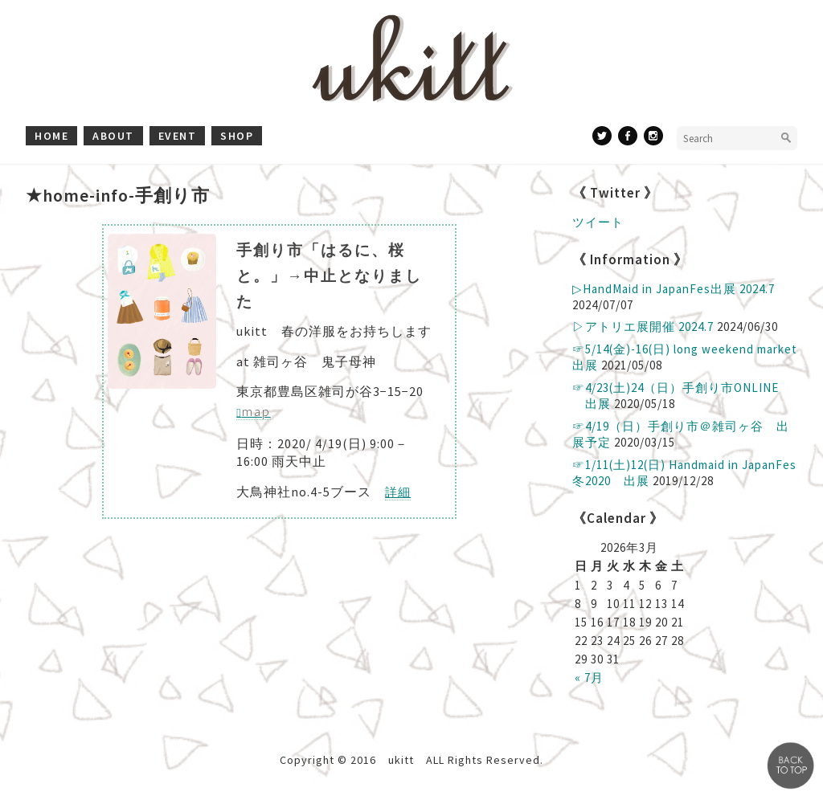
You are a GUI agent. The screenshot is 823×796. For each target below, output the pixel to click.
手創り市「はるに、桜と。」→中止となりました (329, 276)
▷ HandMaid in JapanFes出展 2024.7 (673, 288)
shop (236, 136)
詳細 (398, 492)
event (177, 136)
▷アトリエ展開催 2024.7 (643, 326)
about (113, 136)
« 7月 (589, 677)
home (51, 136)
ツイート (598, 222)
